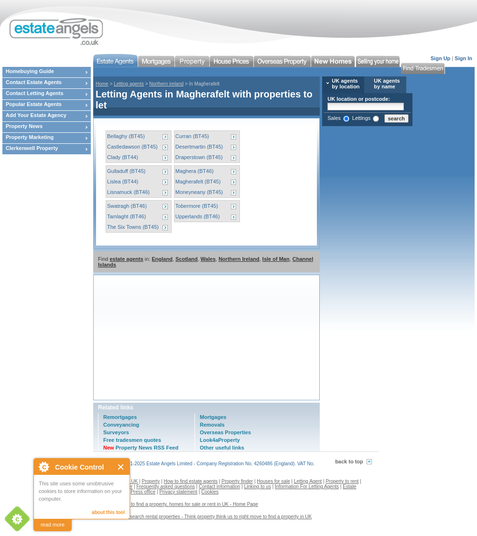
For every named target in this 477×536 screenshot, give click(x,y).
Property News (24, 126)
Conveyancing (121, 425)
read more (53, 524)
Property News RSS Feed (140, 447)
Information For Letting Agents (307, 486)
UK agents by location (345, 83)
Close (121, 467)
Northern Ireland (239, 259)
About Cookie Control (43, 467)
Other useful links (222, 447)
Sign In (463, 58)
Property (151, 481)
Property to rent (341, 481)
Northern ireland (166, 83)
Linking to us (257, 486)
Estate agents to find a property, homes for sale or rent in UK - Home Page (179, 504)
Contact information (219, 486)
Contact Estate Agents (34, 82)
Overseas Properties (225, 432)
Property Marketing (30, 137)
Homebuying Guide (30, 71)
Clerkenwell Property (32, 148)
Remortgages (120, 417)
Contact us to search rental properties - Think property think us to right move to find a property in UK (206, 516)
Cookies (209, 491)
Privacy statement (178, 491)
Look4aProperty (220, 440)
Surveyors (116, 432)
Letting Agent (308, 481)
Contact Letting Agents (35, 93)
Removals (212, 425)
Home (102, 83)
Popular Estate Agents (34, 104)
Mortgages (213, 417)
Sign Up (441, 58)
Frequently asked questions (165, 486)
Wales (208, 259)
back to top (349, 461)
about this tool (108, 512)
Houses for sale (273, 481)
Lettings (361, 118)
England (162, 259)
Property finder (237, 481)
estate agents (126, 259)
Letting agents (129, 83)
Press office (142, 491)
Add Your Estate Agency (36, 115)
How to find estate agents (191, 481)
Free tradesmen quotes (132, 440)
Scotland (186, 259)
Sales (334, 118)
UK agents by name (387, 83)
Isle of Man (276, 259)
